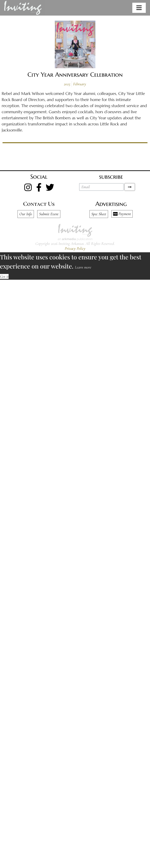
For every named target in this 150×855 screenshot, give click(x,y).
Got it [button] (4, 276)
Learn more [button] (83, 267)
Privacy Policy (75, 248)
